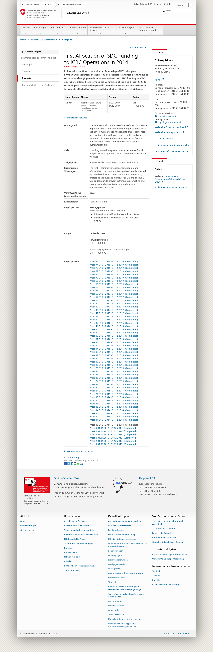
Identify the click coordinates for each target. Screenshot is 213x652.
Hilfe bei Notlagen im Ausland (122, 539)
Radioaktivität (71, 552)
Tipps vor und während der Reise (79, 530)
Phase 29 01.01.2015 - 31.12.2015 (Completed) (114, 365)
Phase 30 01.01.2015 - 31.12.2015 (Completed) (114, 362)
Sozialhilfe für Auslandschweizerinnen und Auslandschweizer (127, 545)
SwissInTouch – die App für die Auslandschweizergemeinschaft (122, 625)
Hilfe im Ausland (72, 557)
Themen (156, 575)
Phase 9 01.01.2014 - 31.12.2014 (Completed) (113, 428)
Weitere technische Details (80, 451)
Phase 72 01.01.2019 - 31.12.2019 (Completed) (114, 271)
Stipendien (113, 582)
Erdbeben (68, 548)
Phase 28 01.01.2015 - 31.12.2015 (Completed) (114, 368)
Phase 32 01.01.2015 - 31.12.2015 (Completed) (114, 355)
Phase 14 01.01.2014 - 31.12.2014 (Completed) (114, 410)
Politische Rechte (116, 530)
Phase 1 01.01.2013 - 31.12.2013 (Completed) (113, 444)
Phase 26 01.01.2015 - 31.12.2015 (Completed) (114, 374)
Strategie (156, 571)
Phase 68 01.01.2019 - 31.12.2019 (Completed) (114, 284)
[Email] (81, 463)
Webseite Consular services (171, 127)
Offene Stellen (27, 530)
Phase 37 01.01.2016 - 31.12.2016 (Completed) (114, 339)
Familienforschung (116, 577)
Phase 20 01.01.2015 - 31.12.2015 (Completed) (114, 394)
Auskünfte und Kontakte (163, 528)
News (22, 521)
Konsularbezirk (165, 138)
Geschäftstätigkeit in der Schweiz (167, 542)
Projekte (156, 580)
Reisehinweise (58, 30)
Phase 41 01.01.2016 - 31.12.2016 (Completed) (114, 326)
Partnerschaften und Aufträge (166, 584)
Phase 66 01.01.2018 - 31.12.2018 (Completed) (114, 287)
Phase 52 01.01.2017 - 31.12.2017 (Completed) (114, 297)
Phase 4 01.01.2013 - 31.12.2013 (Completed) (113, 434)
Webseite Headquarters (169, 132)
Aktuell (26, 30)
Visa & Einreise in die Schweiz (101, 30)
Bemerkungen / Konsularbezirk (173, 145)
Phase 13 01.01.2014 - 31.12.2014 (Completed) (114, 413)
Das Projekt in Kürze (77, 117)
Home (23, 40)
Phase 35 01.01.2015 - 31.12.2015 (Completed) (114, 345)
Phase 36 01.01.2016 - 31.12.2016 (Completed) (114, 342)
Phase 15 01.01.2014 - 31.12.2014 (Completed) (114, 407)
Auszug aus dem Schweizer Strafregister (127, 573)
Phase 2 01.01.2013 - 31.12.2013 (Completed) (113, 441)
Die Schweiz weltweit (72, 4)
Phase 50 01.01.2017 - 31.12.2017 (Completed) (114, 303)
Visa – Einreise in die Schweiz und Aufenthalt (167, 522)
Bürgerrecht (113, 610)
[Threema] (75, 463)
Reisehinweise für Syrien (75, 521)
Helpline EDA (147, 478)
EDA (50, 4)
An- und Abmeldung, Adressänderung (125, 521)
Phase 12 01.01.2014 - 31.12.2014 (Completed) (114, 417)
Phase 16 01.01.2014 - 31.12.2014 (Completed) (114, 404)
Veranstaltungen (28, 525)
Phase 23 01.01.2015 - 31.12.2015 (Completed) (114, 384)
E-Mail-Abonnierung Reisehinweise (80, 566)
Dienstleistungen (77, 30)
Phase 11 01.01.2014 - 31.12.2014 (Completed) (114, 420)
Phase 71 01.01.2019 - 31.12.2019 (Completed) (114, 274)
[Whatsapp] (78, 463)
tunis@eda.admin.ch (169, 116)
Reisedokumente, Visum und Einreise (81, 534)
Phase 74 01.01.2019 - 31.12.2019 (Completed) (114, 265)
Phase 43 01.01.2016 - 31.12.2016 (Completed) (114, 320)
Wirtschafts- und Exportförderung (168, 559)
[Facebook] (65, 463)
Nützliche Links (115, 601)
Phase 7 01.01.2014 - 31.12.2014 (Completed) (113, 431)
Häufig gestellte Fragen (75, 539)
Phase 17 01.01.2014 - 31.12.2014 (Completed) (114, 400)
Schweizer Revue (116, 606)
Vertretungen (40, 30)
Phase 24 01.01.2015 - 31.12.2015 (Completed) (114, 381)
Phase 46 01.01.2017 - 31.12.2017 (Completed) (114, 316)
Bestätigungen (115, 555)
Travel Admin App (72, 570)
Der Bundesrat (32, 4)
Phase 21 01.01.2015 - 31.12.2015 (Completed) (114, 391)
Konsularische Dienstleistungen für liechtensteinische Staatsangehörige (124, 587)
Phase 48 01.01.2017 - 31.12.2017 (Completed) (114, 310)
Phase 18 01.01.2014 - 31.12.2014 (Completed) (114, 397)
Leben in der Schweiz (162, 533)
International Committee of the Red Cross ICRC (170, 179)
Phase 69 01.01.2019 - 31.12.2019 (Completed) (114, 281)
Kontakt (158, 52)
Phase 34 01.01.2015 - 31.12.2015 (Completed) (114, 349)
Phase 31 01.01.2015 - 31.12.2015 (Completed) (114, 358)
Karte (159, 79)
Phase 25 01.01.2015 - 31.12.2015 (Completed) (114, 378)
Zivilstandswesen (116, 614)
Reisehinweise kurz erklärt (76, 525)
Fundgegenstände (116, 564)
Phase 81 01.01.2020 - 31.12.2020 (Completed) (114, 261)
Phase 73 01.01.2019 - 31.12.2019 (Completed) (114, 268)
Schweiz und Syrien (125, 30)
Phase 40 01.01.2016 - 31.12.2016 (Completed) (114, 329)
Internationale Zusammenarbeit (150, 30)
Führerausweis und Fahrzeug (121, 534)
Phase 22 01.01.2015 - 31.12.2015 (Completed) (114, 387)
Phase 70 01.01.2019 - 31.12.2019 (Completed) (114, 278)
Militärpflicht (114, 568)
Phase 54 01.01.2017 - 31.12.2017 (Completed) (114, 290)
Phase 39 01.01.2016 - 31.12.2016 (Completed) (114, 333)
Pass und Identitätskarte (119, 525)
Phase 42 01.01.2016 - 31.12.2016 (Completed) (114, 323)
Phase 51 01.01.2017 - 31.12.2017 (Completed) (114, 300)
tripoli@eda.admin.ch (170, 122)
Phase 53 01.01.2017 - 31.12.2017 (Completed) (114, 294)
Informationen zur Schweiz (164, 537)
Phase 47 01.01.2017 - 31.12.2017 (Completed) (114, 313)
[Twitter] (69, 463)
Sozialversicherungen (118, 560)
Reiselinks (68, 561)
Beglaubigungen (115, 551)
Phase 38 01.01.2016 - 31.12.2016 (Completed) (114, 336)
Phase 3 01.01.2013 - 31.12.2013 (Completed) (113, 438)
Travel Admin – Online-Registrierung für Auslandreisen (126, 595)
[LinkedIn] (72, 463)
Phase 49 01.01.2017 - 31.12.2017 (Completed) (114, 307)
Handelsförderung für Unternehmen (125, 619)
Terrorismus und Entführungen (78, 543)
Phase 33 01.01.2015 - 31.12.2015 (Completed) (114, 352)
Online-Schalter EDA (66, 478)
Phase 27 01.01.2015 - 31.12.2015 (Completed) (114, 371)
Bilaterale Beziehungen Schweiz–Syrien (170, 554)
